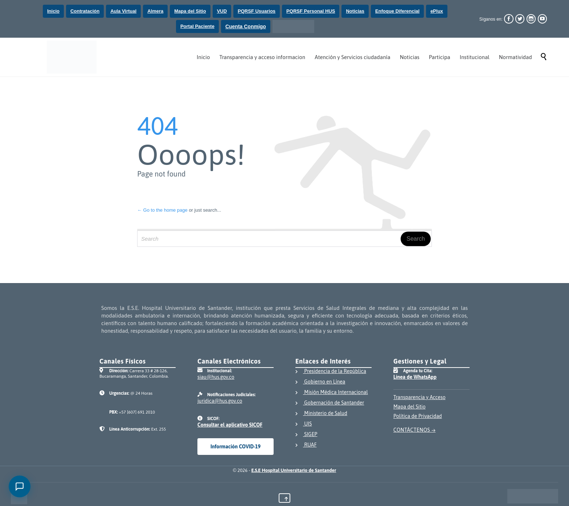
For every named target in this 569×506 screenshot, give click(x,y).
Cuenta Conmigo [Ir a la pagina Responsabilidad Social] (245, 26)
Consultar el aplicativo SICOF (229, 425)
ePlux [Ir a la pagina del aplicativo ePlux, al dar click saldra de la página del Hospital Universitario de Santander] (436, 11)
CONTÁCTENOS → (414, 430)
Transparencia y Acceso (419, 397)
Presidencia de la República (330, 372)
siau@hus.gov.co (215, 377)
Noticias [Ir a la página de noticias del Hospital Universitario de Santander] (355, 11)
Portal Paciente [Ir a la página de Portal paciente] (197, 26)
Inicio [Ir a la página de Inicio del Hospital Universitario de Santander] (53, 11)
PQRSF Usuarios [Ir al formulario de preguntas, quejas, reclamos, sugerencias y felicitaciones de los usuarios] (256, 11)
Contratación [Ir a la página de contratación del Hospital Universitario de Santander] (84, 11)
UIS (303, 424)
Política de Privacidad (417, 416)
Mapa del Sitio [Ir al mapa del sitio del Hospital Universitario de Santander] (190, 11)
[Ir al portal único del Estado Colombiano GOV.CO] (293, 26)
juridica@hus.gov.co (219, 401)
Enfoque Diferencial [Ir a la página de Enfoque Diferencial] (397, 11)
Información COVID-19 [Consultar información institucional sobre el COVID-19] (235, 446)
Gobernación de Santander (329, 403)
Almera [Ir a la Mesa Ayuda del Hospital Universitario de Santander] (155, 11)
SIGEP (306, 435)
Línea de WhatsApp (415, 377)
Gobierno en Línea (320, 382)
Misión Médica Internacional (331, 393)
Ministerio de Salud (321, 414)
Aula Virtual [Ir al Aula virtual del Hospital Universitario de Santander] (123, 11)
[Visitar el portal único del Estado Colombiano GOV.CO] (532, 496)
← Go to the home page (162, 210)
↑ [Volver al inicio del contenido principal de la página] (286, 498)
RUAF (306, 445)
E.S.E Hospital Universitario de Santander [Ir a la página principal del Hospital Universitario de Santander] (293, 470)
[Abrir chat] (19, 486)
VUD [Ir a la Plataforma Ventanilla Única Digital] (222, 11)
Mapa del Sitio (409, 407)
